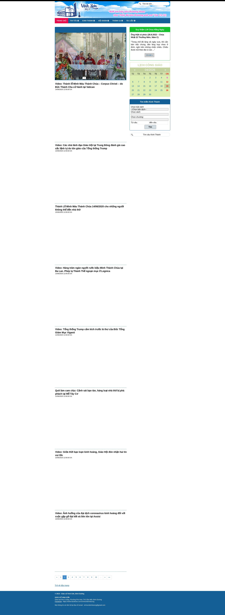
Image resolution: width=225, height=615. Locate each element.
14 (138, 86)
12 (167, 82)
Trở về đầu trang (62, 585)
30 (150, 94)
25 (161, 90)
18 (161, 86)
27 (133, 94)
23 (150, 90)
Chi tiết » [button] (149, 55)
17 (156, 86)
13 (133, 86)
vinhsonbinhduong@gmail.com (94, 605)
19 (167, 86)
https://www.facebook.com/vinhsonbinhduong (78, 601)
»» (109, 577)
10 (96, 577)
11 (161, 82)
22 (144, 90)
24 (156, 90)
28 (138, 94)
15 (144, 86)
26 (167, 90)
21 (138, 90)
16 (150, 86)
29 (144, 94)
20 (133, 90)
